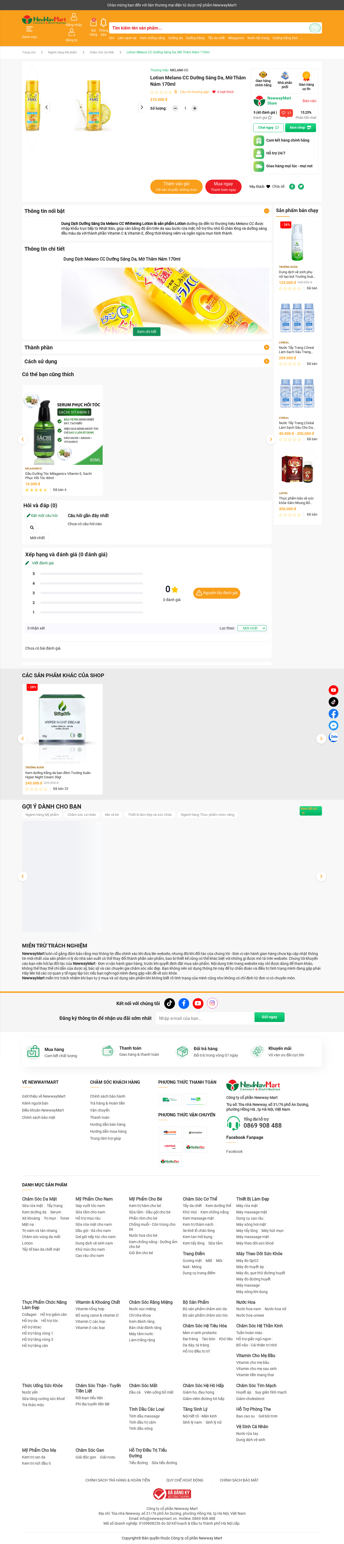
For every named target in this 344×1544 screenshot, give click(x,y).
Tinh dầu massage (144, 1416)
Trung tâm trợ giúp (105, 1129)
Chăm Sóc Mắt (143, 1385)
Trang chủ (29, 40)
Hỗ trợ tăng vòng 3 (37, 1339)
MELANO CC (179, 58)
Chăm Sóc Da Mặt (108, 40)
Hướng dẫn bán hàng (108, 1115)
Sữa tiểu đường (164, 1463)
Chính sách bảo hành (107, 1086)
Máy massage (248, 1285)
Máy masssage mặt (252, 1237)
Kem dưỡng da (34, 1212)
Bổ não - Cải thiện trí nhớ (256, 1345)
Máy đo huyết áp (250, 1267)
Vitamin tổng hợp (90, 1309)
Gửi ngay (264, 1008)
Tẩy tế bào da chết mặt (41, 1249)
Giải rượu (107, 1457)
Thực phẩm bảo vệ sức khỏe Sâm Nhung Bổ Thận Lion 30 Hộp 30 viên (296, 491)
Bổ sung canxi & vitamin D (97, 1315)
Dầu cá (135, 1392)
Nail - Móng (192, 1267)
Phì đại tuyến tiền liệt (93, 1404)
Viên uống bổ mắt (159, 1392)
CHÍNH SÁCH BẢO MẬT (239, 1480)
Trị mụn (50, 1218)
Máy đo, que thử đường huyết (260, 1273)
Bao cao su (245, 1416)
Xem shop (302, 115)
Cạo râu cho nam (90, 1255)
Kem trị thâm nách (198, 1224)
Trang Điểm (194, 1253)
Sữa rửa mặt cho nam (94, 1224)
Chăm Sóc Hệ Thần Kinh (259, 1325)
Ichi (106, 30)
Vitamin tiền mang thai (255, 1375)
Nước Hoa (245, 1302)
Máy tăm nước (141, 1334)
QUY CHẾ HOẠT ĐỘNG (184, 1480)
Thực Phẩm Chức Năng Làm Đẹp (44, 1305)
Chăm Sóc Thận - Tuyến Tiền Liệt (98, 1388)
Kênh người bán (33, 5)
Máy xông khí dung (252, 1292)
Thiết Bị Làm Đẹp (252, 1199)
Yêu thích (259, 174)
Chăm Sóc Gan (90, 1450)
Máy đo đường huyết (253, 1279)
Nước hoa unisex (250, 1315)
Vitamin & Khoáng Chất (98, 1302)
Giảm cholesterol (250, 1399)
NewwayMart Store (273, 89)
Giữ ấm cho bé (141, 1253)
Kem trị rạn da (33, 1457)
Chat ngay (267, 115)
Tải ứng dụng (91, 5)
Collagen (29, 1315)
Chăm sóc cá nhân (87, 804)
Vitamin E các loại (90, 1327)
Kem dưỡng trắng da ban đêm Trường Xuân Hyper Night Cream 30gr (61, 764)
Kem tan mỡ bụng (197, 1237)
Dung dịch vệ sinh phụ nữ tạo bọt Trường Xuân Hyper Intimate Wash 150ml (297, 263)
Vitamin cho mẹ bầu (252, 1362)
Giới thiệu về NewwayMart (44, 1086)
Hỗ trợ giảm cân (53, 1315)
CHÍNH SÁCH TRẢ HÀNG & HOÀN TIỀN (117, 1480)
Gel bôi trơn (268, 1416)
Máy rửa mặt (247, 1206)
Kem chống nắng (146, 30)
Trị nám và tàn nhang (39, 1231)
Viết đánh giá (39, 552)
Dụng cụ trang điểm (199, 1273)
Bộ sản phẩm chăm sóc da (205, 1309)
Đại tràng (190, 1339)
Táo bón (208, 1339)
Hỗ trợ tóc (49, 1321)
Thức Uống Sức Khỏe (42, 1385)
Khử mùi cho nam (90, 1249)
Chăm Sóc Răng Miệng (151, 1302)
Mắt (209, 1260)
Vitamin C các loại (90, 1321)
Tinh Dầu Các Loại (146, 1409)
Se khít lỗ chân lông (199, 1231)
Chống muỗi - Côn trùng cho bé (152, 1226)
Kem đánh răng (142, 1321)
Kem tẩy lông (194, 1243)
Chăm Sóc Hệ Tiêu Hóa (205, 1325)
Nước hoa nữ (275, 1309)
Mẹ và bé (119, 804)
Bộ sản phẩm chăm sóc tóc (205, 1315)
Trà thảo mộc (33, 1405)
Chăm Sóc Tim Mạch (256, 1385)
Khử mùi (190, 1212)
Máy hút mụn (272, 1231)
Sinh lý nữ (214, 1422)
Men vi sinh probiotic (200, 1333)
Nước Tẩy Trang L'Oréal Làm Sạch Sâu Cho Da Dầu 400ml (297, 415)
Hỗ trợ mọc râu (88, 1218)
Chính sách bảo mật (38, 1108)
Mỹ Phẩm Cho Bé (145, 1199)
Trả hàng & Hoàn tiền (107, 1094)
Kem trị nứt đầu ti (36, 1463)
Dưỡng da (170, 30)
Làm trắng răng (142, 1340)
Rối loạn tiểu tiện (89, 1398)
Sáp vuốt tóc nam (90, 1206)
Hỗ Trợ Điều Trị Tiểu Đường (148, 1453)
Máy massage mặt (251, 1212)
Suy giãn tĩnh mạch (271, 1392)
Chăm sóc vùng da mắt (41, 1237)
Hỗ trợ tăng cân (35, 1346)
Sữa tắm (215, 1243)
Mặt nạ (28, 1224)
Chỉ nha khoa (140, 1315)
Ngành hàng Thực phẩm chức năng (221, 804)
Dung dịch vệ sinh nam (94, 1243)
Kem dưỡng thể (218, 1206)
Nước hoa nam (248, 1309)
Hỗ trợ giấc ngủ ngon (253, 1339)
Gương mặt (192, 1260)
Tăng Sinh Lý (195, 1409)
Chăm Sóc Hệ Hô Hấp (203, 1385)
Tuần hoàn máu (249, 1333)
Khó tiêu (226, 1339)
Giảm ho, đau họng (198, 1392)
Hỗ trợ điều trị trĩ (196, 1351)
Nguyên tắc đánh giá (217, 582)
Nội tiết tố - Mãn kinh (200, 1416)
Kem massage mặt (198, 1218)
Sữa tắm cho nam (90, 1212)
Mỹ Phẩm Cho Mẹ (39, 1450)
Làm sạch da (121, 30)
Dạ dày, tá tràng (196, 1345)
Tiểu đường (138, 1463)
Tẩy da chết (210, 30)
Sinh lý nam (192, 1422)
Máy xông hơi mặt (251, 1224)
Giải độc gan (86, 1457)
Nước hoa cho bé (143, 1236)
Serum (55, 1212)
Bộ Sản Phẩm (196, 1302)
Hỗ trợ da (30, 1321)
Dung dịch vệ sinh (250, 1440)
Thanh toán (99, 1108)
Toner (64, 1218)
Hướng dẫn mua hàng (108, 1122)
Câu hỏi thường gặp (194, 80)
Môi (219, 1260)
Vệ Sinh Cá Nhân (252, 1426)
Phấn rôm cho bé (143, 1218)
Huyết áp (243, 1392)
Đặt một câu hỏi (42, 504)
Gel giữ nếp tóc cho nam (96, 1237)
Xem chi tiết (146, 319)
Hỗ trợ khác (31, 1327)
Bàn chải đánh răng (145, 1327)
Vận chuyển (100, 1101)
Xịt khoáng (31, 1218)
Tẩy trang (55, 1206)
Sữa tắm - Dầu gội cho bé (149, 1212)
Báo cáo (309, 89)
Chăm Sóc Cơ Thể (200, 1199)
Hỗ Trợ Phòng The (253, 1409)
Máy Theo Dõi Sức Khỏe (259, 1253)
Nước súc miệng (142, 1309)
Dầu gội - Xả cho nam (93, 1231)
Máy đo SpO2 (247, 1260)
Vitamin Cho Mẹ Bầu (255, 1355)
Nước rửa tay (247, 1433)
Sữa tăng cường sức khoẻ (43, 1399)
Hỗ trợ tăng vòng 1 (37, 1333)
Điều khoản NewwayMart (43, 1101)
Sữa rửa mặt (32, 1206)
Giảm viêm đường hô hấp (203, 1399)
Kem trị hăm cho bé (145, 1206)
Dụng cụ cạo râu (249, 1218)
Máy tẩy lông (247, 1231)
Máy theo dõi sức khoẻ (255, 1243)
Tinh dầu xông (141, 1428)
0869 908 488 (266, 1116)
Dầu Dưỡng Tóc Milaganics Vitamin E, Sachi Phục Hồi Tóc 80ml (61, 464)
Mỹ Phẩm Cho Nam (94, 1199)
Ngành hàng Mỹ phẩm (66, 40)
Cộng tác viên (63, 5)
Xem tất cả (304, 800)
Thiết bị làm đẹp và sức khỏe (159, 804)
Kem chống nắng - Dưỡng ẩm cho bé (153, 1244)
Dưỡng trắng (190, 30)
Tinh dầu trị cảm (142, 1422)
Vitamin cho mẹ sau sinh (256, 1369)
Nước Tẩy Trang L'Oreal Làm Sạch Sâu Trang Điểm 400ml (297, 339)
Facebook (234, 1142)
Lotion (27, 1243)
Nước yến (30, 1392)
